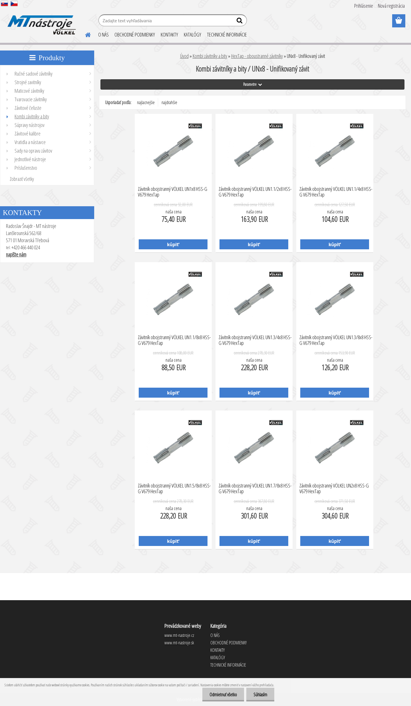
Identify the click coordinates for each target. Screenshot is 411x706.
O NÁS (103, 34)
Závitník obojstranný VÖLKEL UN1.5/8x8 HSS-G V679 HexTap (174, 489)
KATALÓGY (192, 34)
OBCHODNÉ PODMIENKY (134, 34)
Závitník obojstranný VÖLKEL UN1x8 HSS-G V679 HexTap (172, 192)
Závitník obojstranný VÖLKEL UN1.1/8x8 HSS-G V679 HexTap (174, 340)
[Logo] (40, 21)
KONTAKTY (169, 34)
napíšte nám (16, 254)
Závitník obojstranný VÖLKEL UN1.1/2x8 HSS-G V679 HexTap (255, 192)
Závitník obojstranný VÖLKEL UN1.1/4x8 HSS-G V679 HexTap (335, 192)
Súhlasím (260, 694)
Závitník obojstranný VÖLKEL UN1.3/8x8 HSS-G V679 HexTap (335, 340)
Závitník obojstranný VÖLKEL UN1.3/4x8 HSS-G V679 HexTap (255, 340)
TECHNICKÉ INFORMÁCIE (227, 34)
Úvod (184, 55)
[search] (240, 21)
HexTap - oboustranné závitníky (257, 55)
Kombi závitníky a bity (210, 55)
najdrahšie (169, 102)
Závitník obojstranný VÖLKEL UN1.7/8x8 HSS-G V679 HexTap (255, 489)
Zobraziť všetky (22, 178)
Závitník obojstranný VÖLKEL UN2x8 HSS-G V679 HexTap (334, 489)
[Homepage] (84, 34)
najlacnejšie (146, 102)
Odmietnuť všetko (223, 694)
